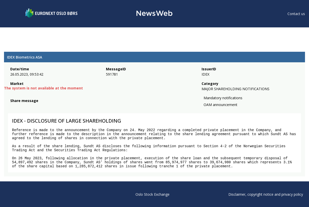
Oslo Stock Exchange (152, 194)
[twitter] (21, 107)
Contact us (296, 13)
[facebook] (13, 107)
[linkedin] (30, 107)
